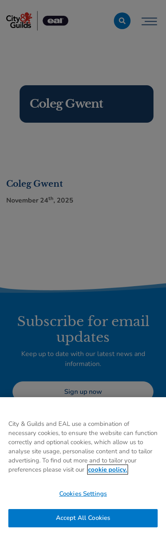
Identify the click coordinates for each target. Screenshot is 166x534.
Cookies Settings (83, 494)
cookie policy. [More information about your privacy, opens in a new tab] (107, 469)
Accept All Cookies (83, 518)
